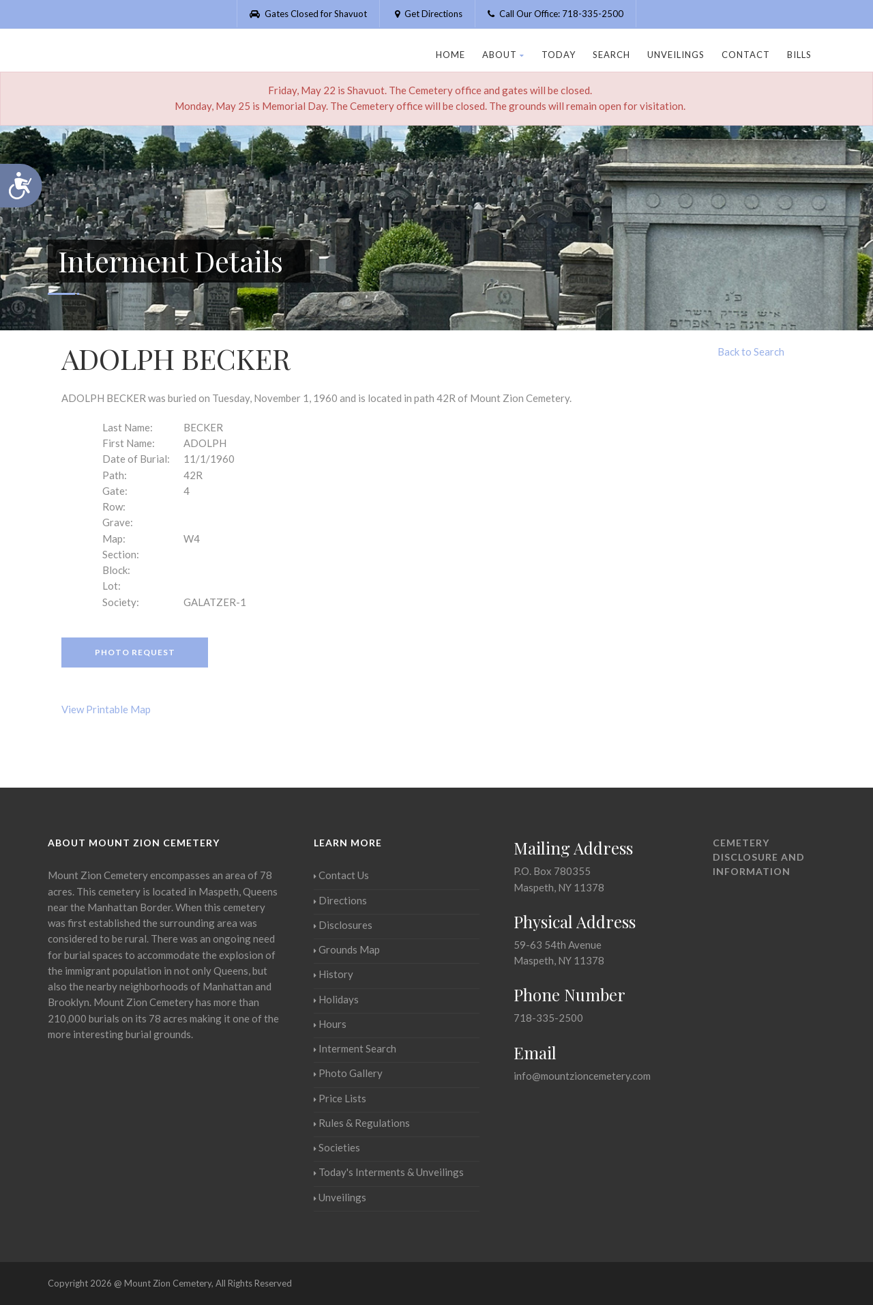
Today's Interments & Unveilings (389, 1172)
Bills (799, 54)
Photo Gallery (348, 1073)
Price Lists (340, 1098)
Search (611, 54)
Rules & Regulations (362, 1123)
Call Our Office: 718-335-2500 (555, 13)
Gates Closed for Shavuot (308, 13)
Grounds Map (347, 949)
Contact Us (341, 875)
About (503, 54)
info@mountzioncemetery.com (582, 1076)
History (333, 974)
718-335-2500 (548, 1018)
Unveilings (676, 54)
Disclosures (343, 925)
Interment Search (355, 1048)
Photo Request (135, 652)
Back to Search (750, 351)
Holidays (336, 999)
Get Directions (427, 13)
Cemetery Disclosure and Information (759, 857)
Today (559, 54)
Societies (337, 1147)
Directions (340, 900)
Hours (330, 1024)
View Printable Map (106, 709)
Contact (746, 54)
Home (450, 54)
